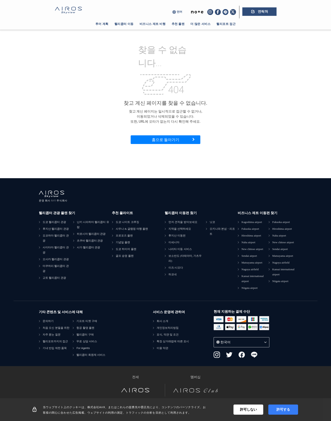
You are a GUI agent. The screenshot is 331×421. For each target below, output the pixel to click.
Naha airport (248, 242)
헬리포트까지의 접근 (55, 341)
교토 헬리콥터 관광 (54, 277)
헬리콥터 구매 (85, 334)
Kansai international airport (252, 278)
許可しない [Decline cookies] (248, 409)
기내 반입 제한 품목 (55, 348)
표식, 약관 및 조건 (168, 334)
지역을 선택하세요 (179, 228)
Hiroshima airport (251, 235)
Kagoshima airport (251, 222)
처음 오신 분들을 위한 (56, 327)
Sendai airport (249, 255)
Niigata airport (249, 287)
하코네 (172, 274)
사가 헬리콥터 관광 (88, 247)
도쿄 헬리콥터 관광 (54, 222)
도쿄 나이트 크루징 (127, 222)
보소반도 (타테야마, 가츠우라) (185, 258)
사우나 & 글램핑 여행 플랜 (132, 228)
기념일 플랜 (123, 242)
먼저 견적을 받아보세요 (182, 222)
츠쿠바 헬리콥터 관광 (90, 240)
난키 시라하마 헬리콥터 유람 (93, 224)
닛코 (212, 222)
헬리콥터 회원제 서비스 (90, 354)
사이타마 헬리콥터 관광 (56, 250)
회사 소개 (162, 321)
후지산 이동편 (177, 235)
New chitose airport (252, 249)
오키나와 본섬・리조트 (222, 231)
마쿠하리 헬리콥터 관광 (56, 268)
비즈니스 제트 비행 (153, 24)
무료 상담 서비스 (86, 341)
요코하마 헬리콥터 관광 (56, 238)
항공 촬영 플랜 (85, 327)
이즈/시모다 (175, 267)
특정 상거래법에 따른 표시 (173, 341)
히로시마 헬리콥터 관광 (91, 233)
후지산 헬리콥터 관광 (56, 228)
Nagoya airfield (250, 269)
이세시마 (173, 242)
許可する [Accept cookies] (283, 409)
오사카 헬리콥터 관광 (56, 259)
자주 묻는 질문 (52, 334)
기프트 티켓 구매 (86, 321)
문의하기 (48, 321)
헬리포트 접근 (226, 24)
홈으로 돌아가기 (165, 139)
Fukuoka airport (250, 228)
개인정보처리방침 (168, 327)
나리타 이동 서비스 (180, 249)
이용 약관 (162, 348)
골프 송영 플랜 (125, 255)
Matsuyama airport (251, 262)
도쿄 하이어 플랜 (126, 249)
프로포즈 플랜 (124, 235)
